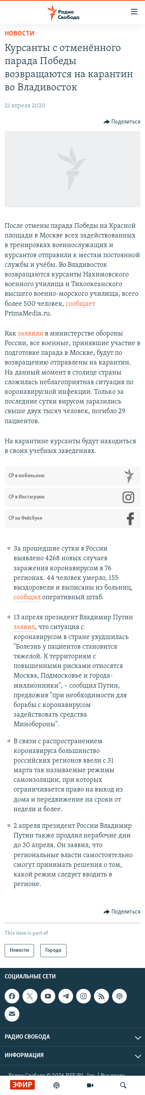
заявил (24, 627)
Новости (19, 33)
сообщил (27, 597)
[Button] (122, 122)
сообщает (80, 304)
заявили (30, 333)
